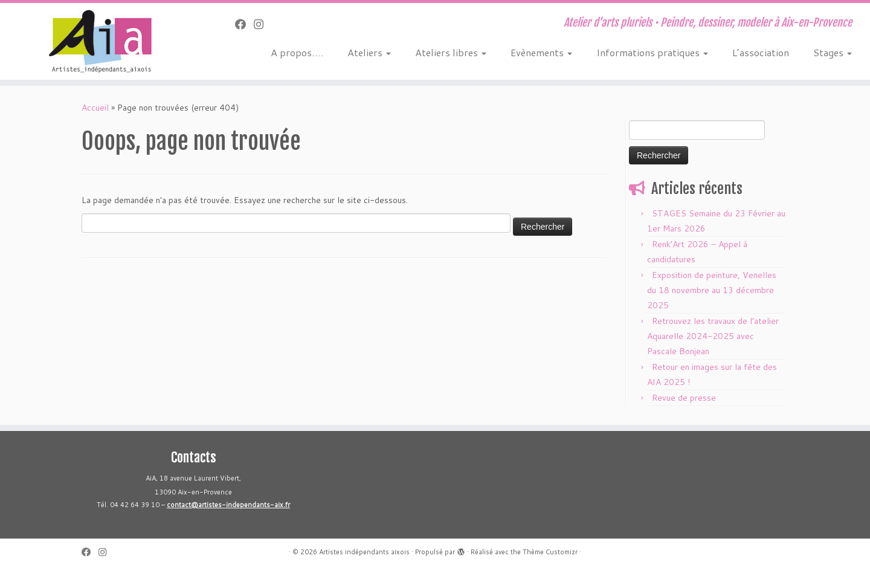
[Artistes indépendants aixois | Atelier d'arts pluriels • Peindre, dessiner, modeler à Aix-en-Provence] (100, 41)
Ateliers (369, 52)
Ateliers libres (450, 52)
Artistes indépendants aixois (364, 552)
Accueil (95, 108)
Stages (832, 52)
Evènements (541, 52)
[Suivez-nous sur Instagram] (262, 24)
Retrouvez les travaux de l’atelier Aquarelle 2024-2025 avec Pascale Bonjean (713, 336)
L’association (760, 52)
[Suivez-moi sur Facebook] (244, 24)
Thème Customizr (550, 552)
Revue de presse (684, 398)
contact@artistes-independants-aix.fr (228, 505)
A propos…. (297, 52)
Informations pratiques (652, 52)
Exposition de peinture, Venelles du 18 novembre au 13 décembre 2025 (711, 290)
